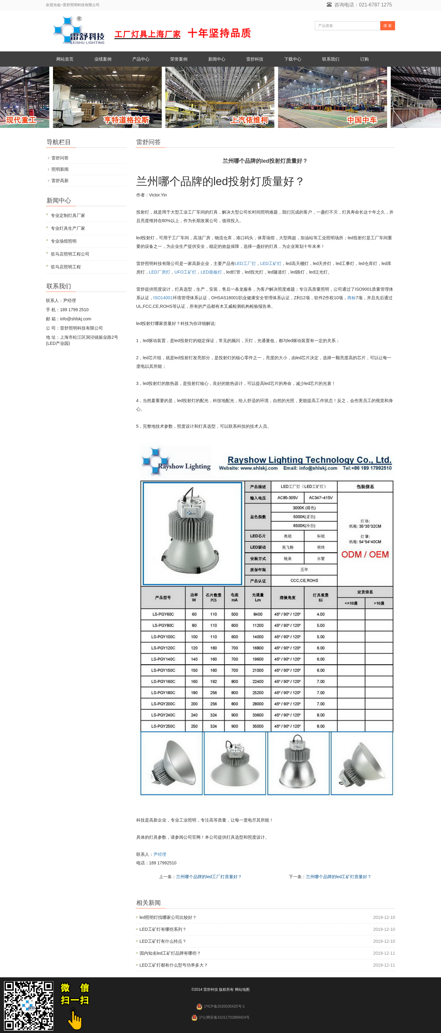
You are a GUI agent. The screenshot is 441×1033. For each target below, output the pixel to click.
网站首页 (65, 59)
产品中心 (140, 59)
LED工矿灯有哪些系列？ (163, 929)
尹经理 (159, 854)
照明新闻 (60, 169)
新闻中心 (216, 59)
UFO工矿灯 (186, 272)
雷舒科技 (254, 59)
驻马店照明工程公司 (70, 254)
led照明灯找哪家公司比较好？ (168, 917)
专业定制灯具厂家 (68, 215)
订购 (364, 59)
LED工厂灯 (245, 263)
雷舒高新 (60, 180)
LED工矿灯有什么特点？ (163, 941)
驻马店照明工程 (66, 266)
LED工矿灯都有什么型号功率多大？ (174, 965)
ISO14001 (163, 297)
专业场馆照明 (64, 241)
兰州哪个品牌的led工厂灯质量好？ (209, 876)
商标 (351, 297)
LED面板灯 (211, 272)
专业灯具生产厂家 (68, 228)
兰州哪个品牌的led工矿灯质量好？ (339, 876)
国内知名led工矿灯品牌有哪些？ (170, 953)
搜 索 (387, 26)
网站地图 (242, 989)
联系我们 (330, 59)
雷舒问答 (60, 157)
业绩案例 (102, 59)
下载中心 (292, 59)
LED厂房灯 (159, 272)
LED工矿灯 (270, 263)
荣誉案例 (178, 59)
